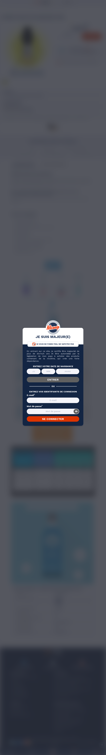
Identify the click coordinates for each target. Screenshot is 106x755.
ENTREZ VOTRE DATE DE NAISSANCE (53, 366)
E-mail (31, 395)
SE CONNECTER (53, 419)
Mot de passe (35, 406)
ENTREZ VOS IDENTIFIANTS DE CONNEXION (53, 391)
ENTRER (53, 379)
